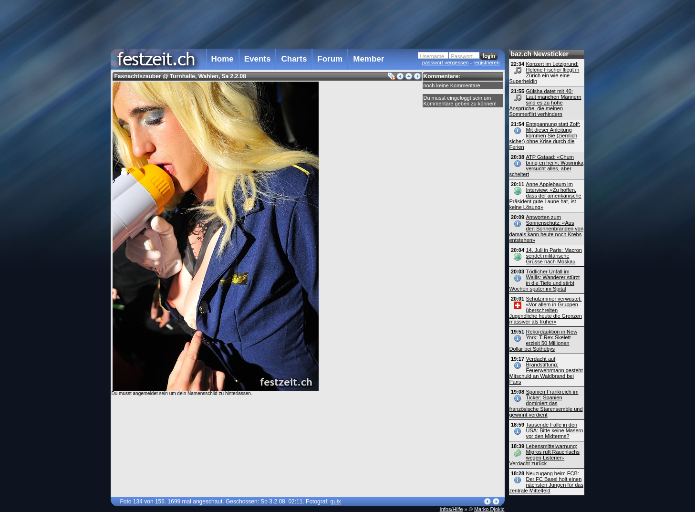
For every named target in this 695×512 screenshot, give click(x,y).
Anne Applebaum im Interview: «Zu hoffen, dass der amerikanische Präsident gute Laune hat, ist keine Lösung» (545, 195)
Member (368, 58)
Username (432, 56)
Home (222, 58)
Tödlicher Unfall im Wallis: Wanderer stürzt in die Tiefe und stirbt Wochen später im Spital (544, 280)
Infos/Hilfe (451, 509)
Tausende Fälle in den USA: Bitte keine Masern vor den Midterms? (554, 430)
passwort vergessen (445, 62)
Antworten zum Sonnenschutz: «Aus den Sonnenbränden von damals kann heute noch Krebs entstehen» (546, 228)
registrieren (486, 62)
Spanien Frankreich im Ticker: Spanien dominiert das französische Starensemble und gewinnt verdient (546, 403)
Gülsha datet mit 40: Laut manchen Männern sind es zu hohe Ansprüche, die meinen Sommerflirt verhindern (545, 102)
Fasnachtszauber (137, 76)
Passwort (462, 56)
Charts (294, 58)
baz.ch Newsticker (540, 54)
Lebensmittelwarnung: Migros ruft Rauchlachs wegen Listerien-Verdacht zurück (544, 454)
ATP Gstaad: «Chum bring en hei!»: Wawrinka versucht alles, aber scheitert (546, 165)
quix (335, 501)
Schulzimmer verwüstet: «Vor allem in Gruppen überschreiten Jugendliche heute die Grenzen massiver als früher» (545, 310)
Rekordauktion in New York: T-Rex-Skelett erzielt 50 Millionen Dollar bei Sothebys (543, 340)
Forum (329, 58)
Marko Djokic (489, 509)
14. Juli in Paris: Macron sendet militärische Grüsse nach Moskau (554, 255)
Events (257, 58)
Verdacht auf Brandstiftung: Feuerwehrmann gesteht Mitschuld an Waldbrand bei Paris (546, 370)
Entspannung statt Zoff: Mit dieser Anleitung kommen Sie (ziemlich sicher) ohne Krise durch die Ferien (545, 135)
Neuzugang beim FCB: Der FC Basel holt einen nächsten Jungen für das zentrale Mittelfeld (546, 481)
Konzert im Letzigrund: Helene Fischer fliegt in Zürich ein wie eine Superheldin (544, 72)
